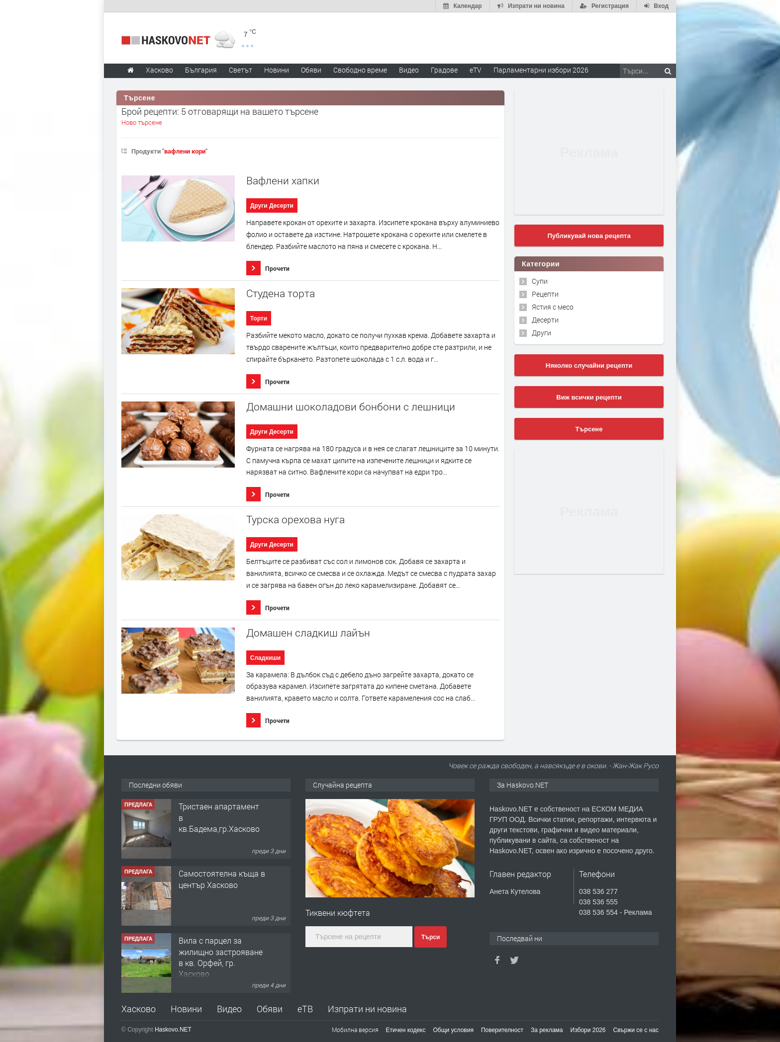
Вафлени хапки (282, 180)
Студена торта (280, 293)
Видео (229, 1009)
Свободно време (360, 70)
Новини (276, 70)
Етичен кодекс (406, 1030)
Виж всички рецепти (588, 397)
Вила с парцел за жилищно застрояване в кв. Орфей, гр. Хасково (221, 957)
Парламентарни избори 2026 (540, 70)
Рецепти (545, 294)
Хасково (138, 1009)
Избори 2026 (588, 1030)
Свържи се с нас (636, 1030)
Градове (444, 70)
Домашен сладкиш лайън (308, 633)
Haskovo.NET (173, 1029)
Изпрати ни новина (367, 1009)
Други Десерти (271, 205)
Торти (258, 318)
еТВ (305, 1009)
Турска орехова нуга (295, 519)
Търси (430, 937)
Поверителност (502, 1030)
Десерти (545, 319)
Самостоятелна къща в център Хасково (222, 878)
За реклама (547, 1030)
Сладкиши (265, 657)
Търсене (589, 429)
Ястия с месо (553, 307)
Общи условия (453, 1030)
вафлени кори (184, 151)
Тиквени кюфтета (337, 912)
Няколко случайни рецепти (589, 365)
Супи (540, 281)
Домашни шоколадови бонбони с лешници (350, 406)
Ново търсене (141, 122)
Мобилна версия (355, 1030)
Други (541, 332)
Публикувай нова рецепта (588, 236)
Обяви (270, 1009)
